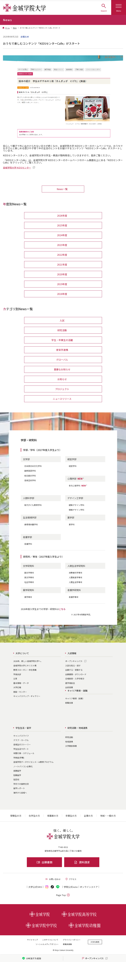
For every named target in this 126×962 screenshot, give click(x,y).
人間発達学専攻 (75, 577)
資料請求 (82, 862)
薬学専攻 (28, 597)
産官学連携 (62, 350)
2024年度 (62, 235)
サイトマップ (32, 939)
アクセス (70, 879)
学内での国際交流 (21, 784)
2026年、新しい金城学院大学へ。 (28, 661)
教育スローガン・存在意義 (24, 669)
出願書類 (44, 862)
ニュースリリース (62, 399)
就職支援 (69, 702)
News (15, 28)
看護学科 (28, 543)
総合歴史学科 (30, 475)
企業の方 (88, 815)
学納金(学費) (18, 757)
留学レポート (19, 788)
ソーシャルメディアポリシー (47, 944)
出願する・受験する (74, 669)
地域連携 (69, 741)
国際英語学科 (30, 470)
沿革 (15, 678)
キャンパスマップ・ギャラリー (26, 696)
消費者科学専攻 (75, 572)
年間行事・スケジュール (23, 753)
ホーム (7, 28)
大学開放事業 (71, 746)
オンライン (89, 887)
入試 (62, 320)
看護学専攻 (73, 597)
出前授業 (69, 687)
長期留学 (17, 770)
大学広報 (17, 687)
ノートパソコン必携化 (23, 766)
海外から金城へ (20, 792)
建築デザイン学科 (76, 505)
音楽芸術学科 (30, 480)
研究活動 (62, 330)
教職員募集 (67, 944)
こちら (62, 609)
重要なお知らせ (62, 369)
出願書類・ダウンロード (75, 674)
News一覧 (62, 189)
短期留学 (17, 775)
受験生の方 (15, 815)
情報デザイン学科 (76, 509)
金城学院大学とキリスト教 (24, 665)
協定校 (16, 779)
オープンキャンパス (73, 661)
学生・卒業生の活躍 (62, 340)
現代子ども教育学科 (33, 505)
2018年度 (62, 294)
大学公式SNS (35, 887)
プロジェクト (62, 389)
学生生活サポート (21, 748)
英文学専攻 (29, 577)
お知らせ (62, 379)
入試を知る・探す (73, 665)
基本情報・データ (21, 683)
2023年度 (62, 245)
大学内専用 (94, 942)
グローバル (62, 359)
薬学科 (72, 524)
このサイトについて (50, 939)
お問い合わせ (53, 879)
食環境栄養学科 (31, 524)
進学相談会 (70, 683)
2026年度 (62, 215)
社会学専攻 (29, 582)
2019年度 (62, 284)
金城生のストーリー (22, 744)
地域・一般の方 (108, 815)
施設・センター (20, 691)
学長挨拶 (17, 674)
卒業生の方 (71, 815)
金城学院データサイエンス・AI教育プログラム (33, 762)
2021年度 (62, 264)
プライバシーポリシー (71, 939)
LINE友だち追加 (31, 958)
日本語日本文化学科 (33, 466)
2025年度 (62, 225)
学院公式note (71, 887)
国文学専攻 (29, 572)
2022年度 (62, 254)
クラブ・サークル (21, 740)
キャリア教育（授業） (74, 698)
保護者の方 (52, 815)
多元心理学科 (78, 485)
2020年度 (62, 274)
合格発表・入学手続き (74, 678)
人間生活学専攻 (75, 582)
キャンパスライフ (21, 735)
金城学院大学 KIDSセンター (17, 167)
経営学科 (72, 466)
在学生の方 (34, 815)
